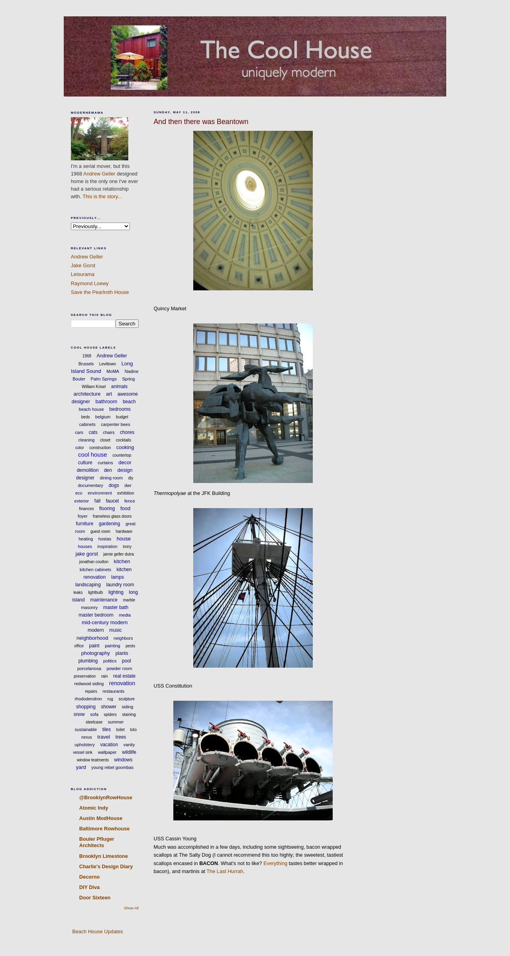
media (125, 615)
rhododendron (88, 698)
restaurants (113, 691)
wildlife (129, 752)
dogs (114, 485)
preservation (85, 676)
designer (85, 478)
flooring (107, 508)
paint (94, 646)
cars (79, 432)
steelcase (94, 722)
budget (122, 417)
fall (97, 501)
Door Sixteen (95, 898)
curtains (105, 462)
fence (129, 501)
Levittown (107, 364)
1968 (86, 356)
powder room (119, 668)
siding (127, 706)
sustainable (86, 729)
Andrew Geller (99, 174)
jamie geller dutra (118, 554)
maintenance (104, 600)
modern (96, 630)
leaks (77, 592)
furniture (84, 523)
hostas (104, 538)
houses (85, 546)
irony (127, 546)
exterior (82, 501)
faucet (112, 501)
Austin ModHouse (100, 818)
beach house (91, 409)
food (125, 508)
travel (103, 737)
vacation (109, 744)
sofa (94, 714)
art (109, 394)
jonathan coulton (93, 562)
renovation (122, 683)
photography (95, 653)
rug (110, 699)
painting (112, 645)
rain (104, 676)
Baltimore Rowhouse (104, 829)
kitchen (122, 561)
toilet (120, 729)
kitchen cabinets (95, 569)
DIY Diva (89, 887)
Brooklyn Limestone (103, 856)
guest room (100, 531)
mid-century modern (105, 622)
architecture (86, 394)
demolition (88, 470)
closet (105, 440)
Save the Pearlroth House (100, 292)
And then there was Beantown (200, 122)
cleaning (86, 440)
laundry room (120, 584)
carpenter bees (115, 424)
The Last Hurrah (224, 871)
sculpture (126, 699)
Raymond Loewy (90, 283)
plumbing (88, 661)
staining (128, 714)
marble (129, 600)
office (79, 646)
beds (85, 417)
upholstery (85, 744)
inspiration (108, 546)
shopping (86, 707)
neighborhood (92, 638)
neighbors (123, 638)
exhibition (125, 493)
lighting (116, 592)
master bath (115, 607)
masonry (89, 607)
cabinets (87, 424)
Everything (275, 863)
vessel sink (82, 752)
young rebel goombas (112, 767)
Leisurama (82, 274)
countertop (121, 455)
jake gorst (86, 554)
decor (124, 462)
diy (130, 478)
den (108, 470)
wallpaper (107, 752)
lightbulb (95, 592)
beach (129, 401)
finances (86, 509)
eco (78, 493)
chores (127, 432)
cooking (125, 447)
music (115, 630)
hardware (124, 531)
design (124, 470)
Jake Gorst (83, 265)
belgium (103, 416)
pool (126, 661)
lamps (117, 577)
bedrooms (119, 409)
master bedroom (95, 615)
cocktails (123, 440)
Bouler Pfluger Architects (96, 842)
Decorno (89, 877)
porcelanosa (89, 668)
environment (100, 493)
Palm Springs (104, 378)
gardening (109, 523)
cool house (92, 454)
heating (85, 538)
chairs (108, 432)
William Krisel (94, 386)
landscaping (88, 584)
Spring (128, 378)
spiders (110, 714)
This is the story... (102, 196)
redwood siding (89, 683)
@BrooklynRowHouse (105, 797)
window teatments (93, 760)
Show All (131, 908)
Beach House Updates (97, 931)
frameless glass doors (112, 516)
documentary (91, 485)
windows (123, 760)
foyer (82, 516)
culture (85, 462)
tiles (106, 729)
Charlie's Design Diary (106, 866)
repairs (91, 691)
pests (130, 646)
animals (119, 386)
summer (116, 721)
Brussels (86, 364)
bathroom (106, 401)
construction (100, 447)
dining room (111, 477)
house (124, 539)
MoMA (112, 371)
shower (108, 707)
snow (79, 714)
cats (93, 432)
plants (122, 653)
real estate (124, 676)
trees (121, 737)
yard (81, 767)
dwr (127, 485)
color (79, 447)
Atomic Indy (93, 808)
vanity (129, 744)
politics (110, 660)
